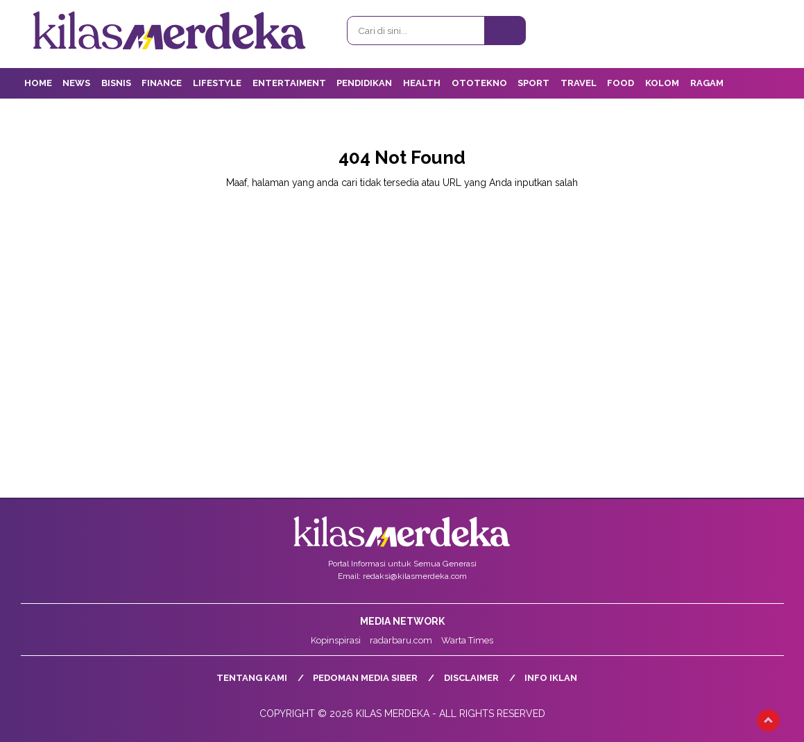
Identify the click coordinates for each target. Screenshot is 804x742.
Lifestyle (217, 83)
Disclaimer (471, 678)
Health (422, 83)
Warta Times (467, 640)
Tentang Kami (251, 678)
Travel (579, 83)
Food (620, 83)
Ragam (707, 83)
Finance (162, 83)
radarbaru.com (401, 640)
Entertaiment (289, 83)
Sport (533, 83)
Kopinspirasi (336, 640)
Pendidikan (364, 83)
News (76, 83)
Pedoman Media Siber (365, 678)
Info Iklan (550, 678)
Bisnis (116, 83)
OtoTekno (479, 83)
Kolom (662, 83)
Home (38, 83)
